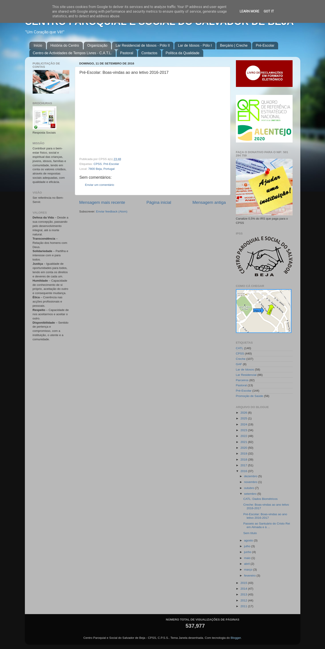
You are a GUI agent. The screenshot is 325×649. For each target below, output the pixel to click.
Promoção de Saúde (249, 396)
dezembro (251, 476)
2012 (244, 600)
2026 (244, 412)
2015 (244, 583)
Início (38, 45)
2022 (244, 436)
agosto (249, 540)
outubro (249, 488)
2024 (244, 424)
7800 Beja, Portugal (101, 168)
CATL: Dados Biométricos (260, 499)
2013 (244, 594)
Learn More (249, 11)
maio (247, 558)
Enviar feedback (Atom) (111, 211)
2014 (244, 588)
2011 (244, 606)
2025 (244, 418)
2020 (244, 447)
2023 (244, 430)
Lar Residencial (246, 375)
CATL (239, 348)
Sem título (250, 533)
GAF (239, 364)
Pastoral (126, 53)
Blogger (236, 637)
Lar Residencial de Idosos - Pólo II (143, 45)
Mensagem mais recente (102, 202)
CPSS (98, 164)
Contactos (150, 53)
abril (247, 563)
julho (247, 546)
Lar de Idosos (245, 369)
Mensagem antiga (209, 202)
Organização (97, 45)
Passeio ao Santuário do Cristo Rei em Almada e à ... (266, 525)
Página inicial (158, 202)
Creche (241, 359)
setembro (250, 493)
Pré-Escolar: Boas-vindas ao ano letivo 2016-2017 (265, 516)
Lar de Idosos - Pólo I (195, 45)
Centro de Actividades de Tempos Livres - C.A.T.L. (72, 53)
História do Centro (64, 45)
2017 (244, 465)
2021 (244, 442)
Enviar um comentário (99, 184)
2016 (244, 471)
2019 (244, 453)
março (248, 569)
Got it (269, 11)
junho (248, 552)
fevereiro (250, 575)
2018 (244, 459)
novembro (251, 482)
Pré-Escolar (265, 45)
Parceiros (242, 380)
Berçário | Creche (233, 45)
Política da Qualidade (182, 53)
